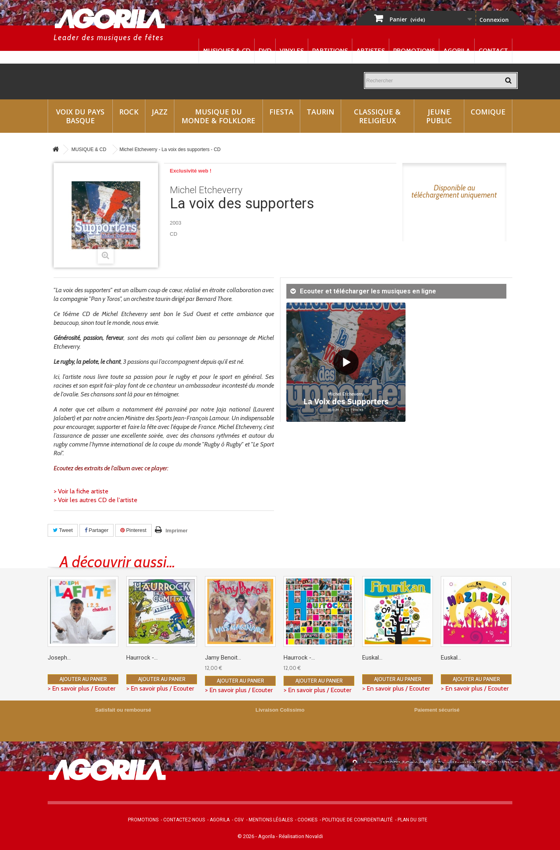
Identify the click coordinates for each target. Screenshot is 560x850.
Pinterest (133, 530)
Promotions (414, 50)
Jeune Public (439, 116)
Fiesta (281, 111)
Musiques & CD (226, 50)
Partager (96, 530)
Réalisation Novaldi (301, 836)
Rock (129, 111)
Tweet (63, 530)
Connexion (494, 19)
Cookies (307, 820)
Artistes (370, 50)
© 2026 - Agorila (257, 836)
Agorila (456, 50)
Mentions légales (271, 820)
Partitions (330, 50)
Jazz (160, 111)
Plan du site (412, 820)
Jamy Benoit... (223, 657)
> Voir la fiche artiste (81, 491)
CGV (239, 820)
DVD (265, 50)
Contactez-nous (184, 820)
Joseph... (59, 657)
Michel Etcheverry (206, 190)
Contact (493, 50)
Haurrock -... (142, 657)
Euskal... (372, 657)
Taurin (320, 111)
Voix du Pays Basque (80, 116)
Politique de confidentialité (357, 820)
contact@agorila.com (406, 785)
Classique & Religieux (377, 116)
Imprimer (177, 531)
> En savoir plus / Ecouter (82, 688)
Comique (488, 111)
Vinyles (292, 50)
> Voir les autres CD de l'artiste (95, 500)
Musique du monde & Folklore (218, 116)
